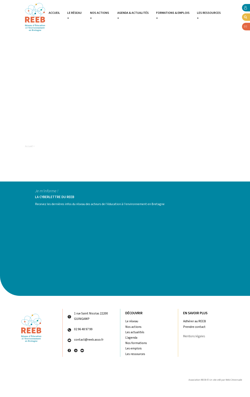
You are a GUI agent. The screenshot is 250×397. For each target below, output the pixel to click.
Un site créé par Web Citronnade (225, 380)
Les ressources (209, 13)
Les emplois (133, 348)
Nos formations (136, 343)
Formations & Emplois (173, 13)
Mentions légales (194, 336)
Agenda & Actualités (133, 13)
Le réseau (74, 13)
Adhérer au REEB (194, 321)
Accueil (54, 13)
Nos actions (99, 13)
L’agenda (131, 337)
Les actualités (134, 332)
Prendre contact (194, 327)
